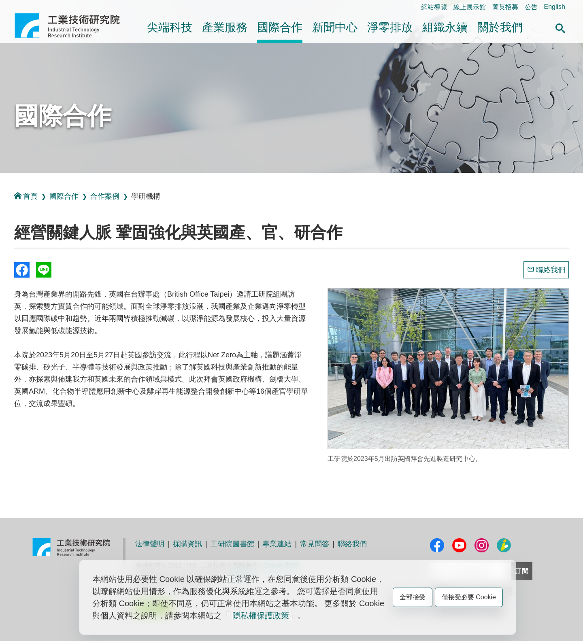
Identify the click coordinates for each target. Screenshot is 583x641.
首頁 (26, 196)
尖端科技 (169, 27)
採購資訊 (187, 544)
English (554, 6)
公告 (531, 7)
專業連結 (277, 544)
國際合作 (279, 27)
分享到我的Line (43, 270)
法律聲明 (149, 544)
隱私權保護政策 (260, 615)
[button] (560, 27)
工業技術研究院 (73, 25)
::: (17, 6)
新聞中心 (334, 27)
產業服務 (224, 27)
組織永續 (445, 27)
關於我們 (500, 27)
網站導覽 (434, 7)
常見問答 (314, 544)
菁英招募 (505, 7)
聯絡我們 (550, 270)
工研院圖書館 (232, 544)
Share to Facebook (22, 270)
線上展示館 (469, 7)
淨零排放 (390, 27)
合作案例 (104, 196)
